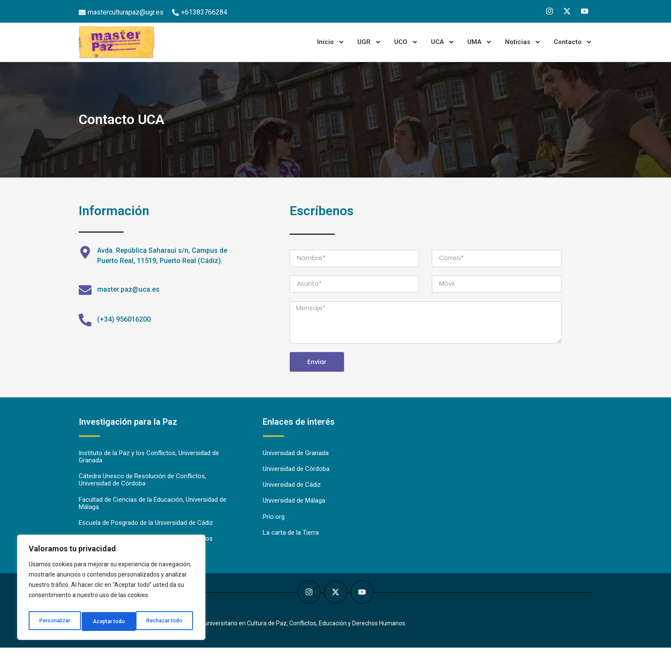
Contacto (573, 42)
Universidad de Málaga (294, 508)
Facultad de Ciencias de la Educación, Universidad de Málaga (152, 511)
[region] (111, 590)
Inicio (330, 42)
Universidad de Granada (296, 460)
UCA (442, 42)
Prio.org (274, 525)
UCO (406, 42)
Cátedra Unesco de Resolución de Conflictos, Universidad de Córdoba (142, 487)
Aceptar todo (168, 621)
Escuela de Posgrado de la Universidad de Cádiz (146, 532)
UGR (369, 42)
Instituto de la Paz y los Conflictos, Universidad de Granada (149, 463)
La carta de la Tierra (291, 541)
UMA (479, 42)
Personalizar (54, 621)
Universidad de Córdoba (296, 476)
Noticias (523, 42)
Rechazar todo (111, 621)
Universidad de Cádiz (292, 492)
